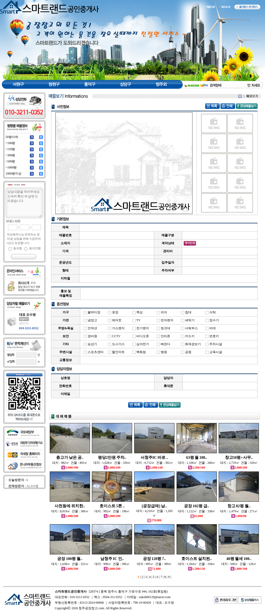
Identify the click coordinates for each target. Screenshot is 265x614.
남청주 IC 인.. (112, 559)
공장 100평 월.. (69, 559)
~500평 (10, 161)
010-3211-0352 (28, 328)
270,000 (154, 520)
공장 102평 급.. (196, 506)
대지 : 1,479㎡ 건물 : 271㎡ (239, 511)
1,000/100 (239, 569)
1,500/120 (196, 569)
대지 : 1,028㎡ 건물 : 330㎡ (112, 463)
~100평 (10, 143)
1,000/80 (238, 516)
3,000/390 (69, 467)
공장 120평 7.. (154, 559)
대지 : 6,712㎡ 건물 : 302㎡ (154, 463)
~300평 (10, 155)
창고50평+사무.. (239, 457)
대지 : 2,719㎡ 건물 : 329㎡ (239, 463)
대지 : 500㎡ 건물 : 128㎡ (239, 564)
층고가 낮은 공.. (69, 457)
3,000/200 (112, 516)
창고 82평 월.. (238, 506)
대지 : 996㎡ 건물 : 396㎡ (112, 564)
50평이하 (12, 137)
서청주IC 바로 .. (154, 457)
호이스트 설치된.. (196, 559)
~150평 (10, 149)
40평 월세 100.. (238, 559)
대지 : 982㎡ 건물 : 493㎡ (69, 463)
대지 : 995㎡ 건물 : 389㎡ (154, 564)
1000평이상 (13, 173)
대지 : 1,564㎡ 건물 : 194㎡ (196, 564)
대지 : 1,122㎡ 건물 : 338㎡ (196, 511)
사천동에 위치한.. (70, 506)
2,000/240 (154, 467)
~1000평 (11, 167)
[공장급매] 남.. (154, 506)
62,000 (196, 516)
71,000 (154, 569)
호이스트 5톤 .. (112, 506)
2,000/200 (112, 467)
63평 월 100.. (196, 457)
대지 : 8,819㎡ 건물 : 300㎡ (70, 511)
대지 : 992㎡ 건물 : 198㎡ (112, 511)
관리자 (24, 323)
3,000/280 (112, 569)
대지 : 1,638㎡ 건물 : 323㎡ (70, 564)
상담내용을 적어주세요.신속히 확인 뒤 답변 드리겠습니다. (24, 203)
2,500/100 (196, 467)
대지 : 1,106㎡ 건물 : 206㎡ (196, 463)
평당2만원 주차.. (112, 457)
